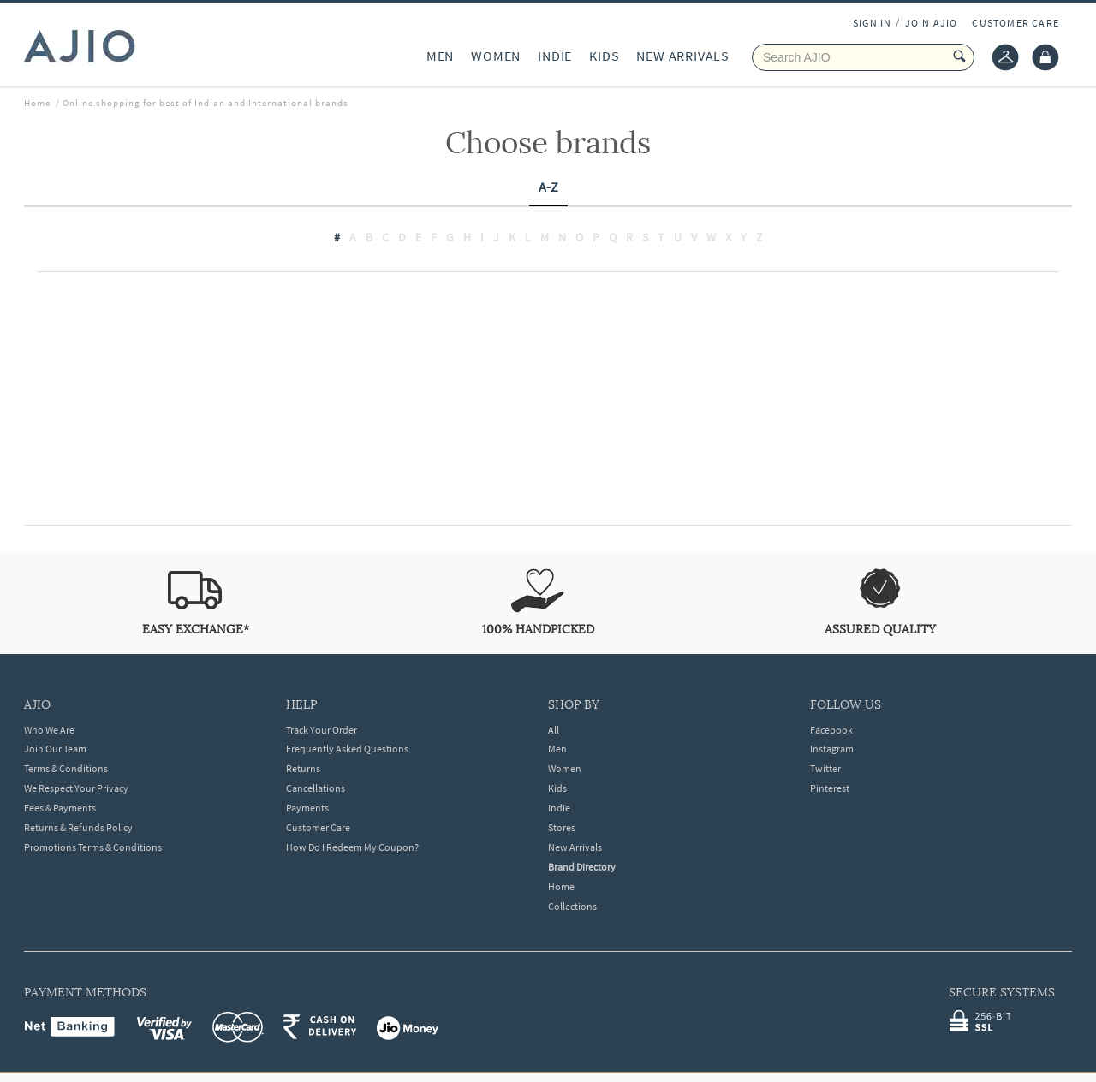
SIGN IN (872, 22)
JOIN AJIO (931, 22)
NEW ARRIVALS (683, 55)
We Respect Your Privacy (76, 788)
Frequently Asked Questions (347, 748)
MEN (440, 55)
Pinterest (829, 788)
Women (564, 768)
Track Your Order (321, 729)
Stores (561, 827)
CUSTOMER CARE (1015, 22)
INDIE (555, 55)
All (553, 729)
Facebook (831, 729)
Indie (559, 807)
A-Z (548, 186)
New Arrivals (575, 847)
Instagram (832, 748)
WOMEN (496, 55)
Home (561, 886)
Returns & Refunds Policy (78, 827)
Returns (303, 768)
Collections (572, 906)
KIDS (604, 55)
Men (557, 748)
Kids (557, 788)
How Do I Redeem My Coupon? (352, 847)
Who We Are (49, 729)
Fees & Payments (60, 807)
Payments (307, 807)
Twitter (825, 768)
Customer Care (318, 827)
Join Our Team (55, 748)
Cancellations (315, 788)
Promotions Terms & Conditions (93, 847)
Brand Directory (582, 866)
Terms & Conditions (66, 768)
